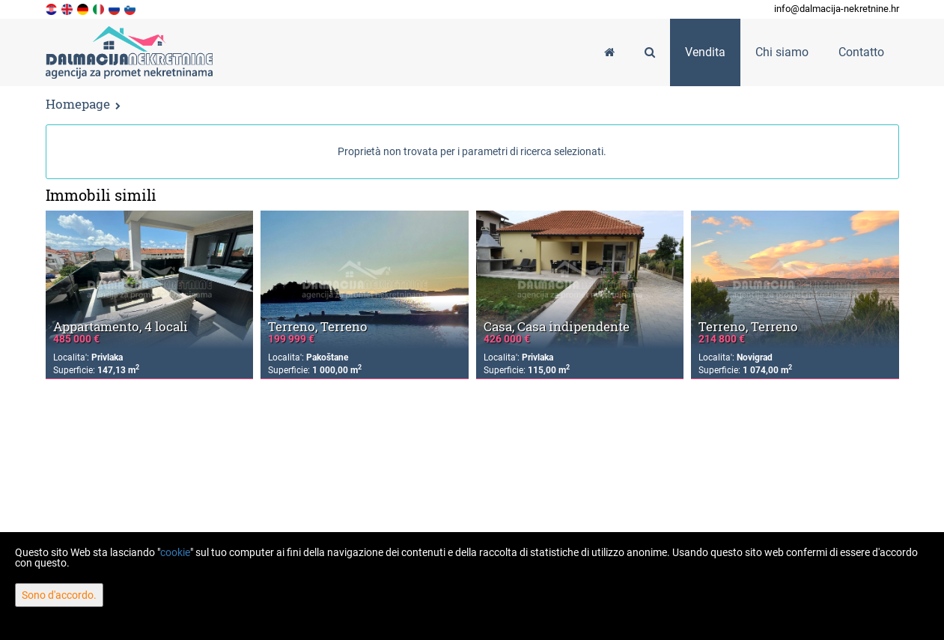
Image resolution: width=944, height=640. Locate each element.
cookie (175, 552)
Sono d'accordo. (59, 595)
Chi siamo (782, 52)
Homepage (78, 103)
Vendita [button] (705, 52)
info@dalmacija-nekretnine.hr (836, 8)
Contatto (861, 52)
